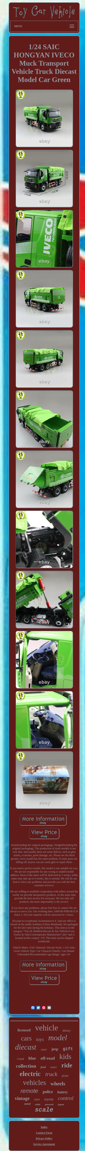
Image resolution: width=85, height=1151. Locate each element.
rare (37, 1099)
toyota (48, 1099)
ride (66, 1065)
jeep (54, 1049)
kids (65, 1056)
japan (61, 1104)
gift (68, 1048)
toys (40, 1039)
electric (30, 1073)
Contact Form (44, 1132)
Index (44, 1127)
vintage (22, 1098)
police (48, 1091)
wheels (58, 1084)
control (65, 1098)
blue (32, 1058)
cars (26, 1038)
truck (51, 1074)
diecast (25, 1047)
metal (27, 1103)
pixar (65, 1075)
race (44, 1049)
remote (29, 1091)
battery (62, 1092)
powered (49, 1104)
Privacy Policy (44, 1138)
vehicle (46, 1027)
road (20, 1059)
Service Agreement (44, 1144)
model (57, 1037)
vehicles (34, 1083)
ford (43, 1067)
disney (67, 1030)
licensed (24, 1030)
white (37, 1104)
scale (44, 1110)
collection (26, 1066)
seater (53, 1067)
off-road (48, 1058)
